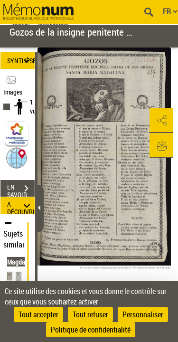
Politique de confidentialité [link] (91, 329)
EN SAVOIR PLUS (21, 189)
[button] (16, 157)
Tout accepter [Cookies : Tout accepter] (38, 314)
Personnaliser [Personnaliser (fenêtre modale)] (142, 314)
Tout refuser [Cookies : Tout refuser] (90, 314)
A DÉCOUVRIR (21, 205)
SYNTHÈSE (21, 60)
